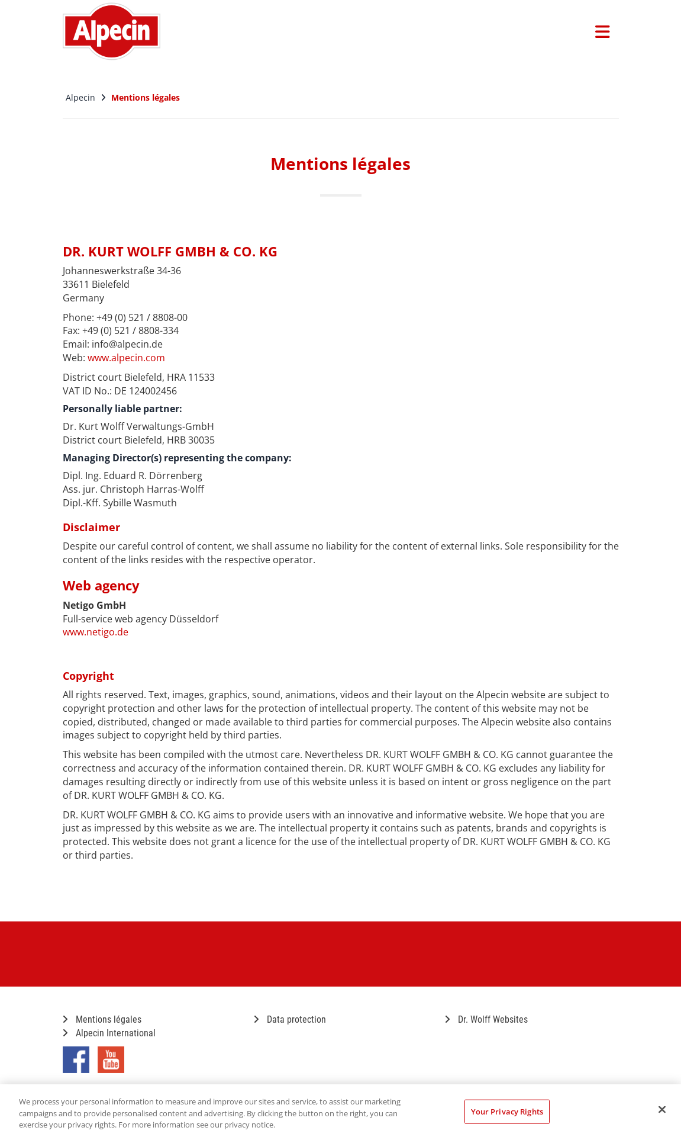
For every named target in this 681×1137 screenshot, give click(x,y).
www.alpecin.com (126, 357)
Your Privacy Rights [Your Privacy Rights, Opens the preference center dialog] (507, 1111)
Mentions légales (102, 1019)
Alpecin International (109, 1033)
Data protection (290, 1019)
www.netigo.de (95, 631)
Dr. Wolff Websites (486, 1019)
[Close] (662, 1109)
